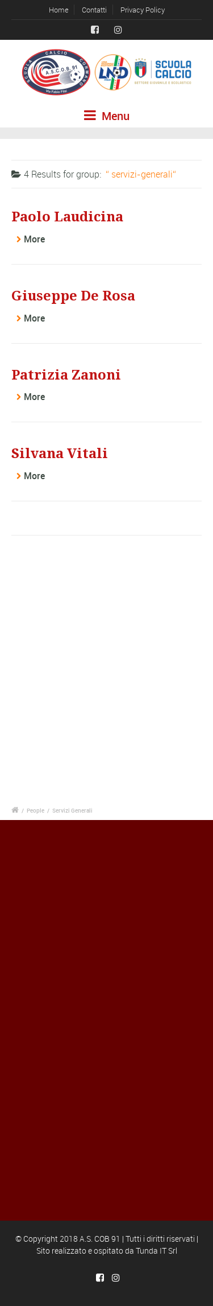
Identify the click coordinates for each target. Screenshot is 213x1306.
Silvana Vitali (59, 454)
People (35, 810)
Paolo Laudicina (67, 217)
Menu (107, 115)
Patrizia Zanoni (66, 375)
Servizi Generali (72, 810)
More (34, 239)
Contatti (94, 10)
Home (59, 10)
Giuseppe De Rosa (73, 296)
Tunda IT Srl (156, 1250)
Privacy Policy (142, 10)
